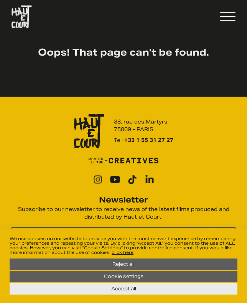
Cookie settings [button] (123, 276)
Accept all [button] (123, 288)
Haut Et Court (22, 16)
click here (122, 252)
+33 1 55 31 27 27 (148, 140)
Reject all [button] (123, 264)
